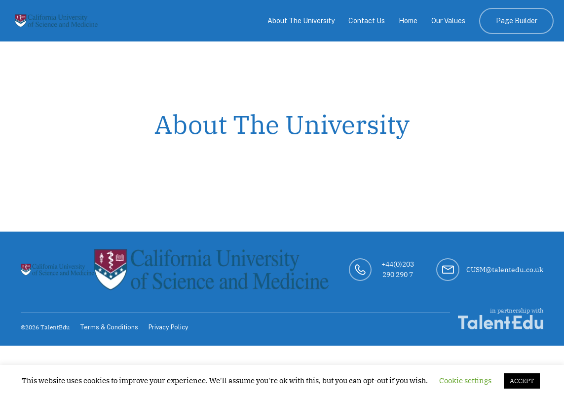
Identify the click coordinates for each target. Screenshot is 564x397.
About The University (301, 21)
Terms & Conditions (109, 327)
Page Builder (516, 21)
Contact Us (366, 21)
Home (408, 21)
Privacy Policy (168, 327)
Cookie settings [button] (465, 380)
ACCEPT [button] (522, 381)
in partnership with (500, 318)
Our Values (448, 21)
